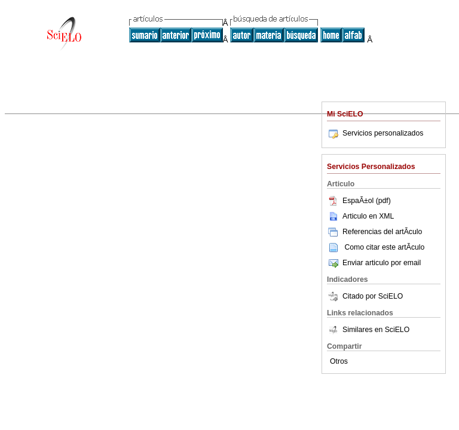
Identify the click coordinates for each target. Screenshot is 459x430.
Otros (339, 361)
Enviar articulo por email (374, 263)
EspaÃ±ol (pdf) (359, 200)
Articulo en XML (360, 216)
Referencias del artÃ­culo (374, 232)
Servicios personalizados (375, 133)
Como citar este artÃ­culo (384, 247)
